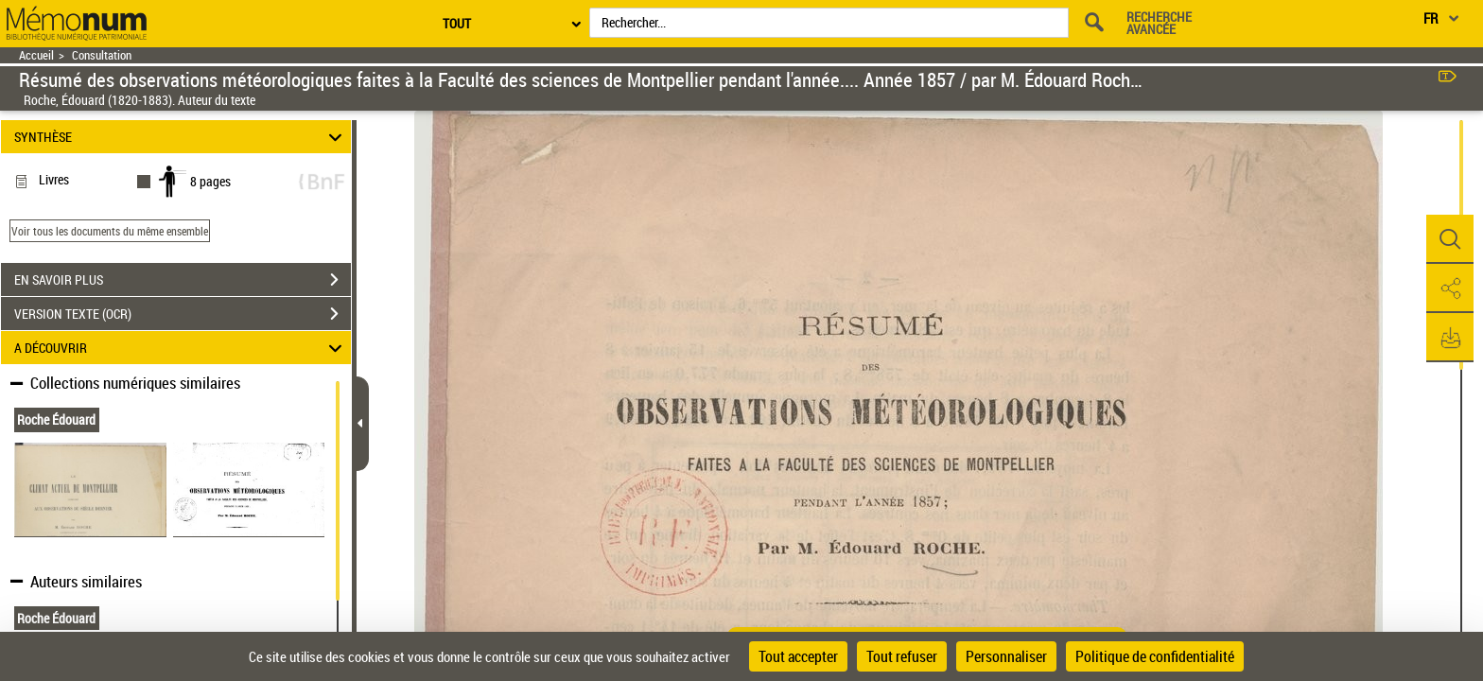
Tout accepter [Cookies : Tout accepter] (798, 656)
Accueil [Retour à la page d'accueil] (36, 55)
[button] (1450, 239)
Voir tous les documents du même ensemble (109, 230)
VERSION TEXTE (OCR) (182, 314)
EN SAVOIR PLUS (182, 280)
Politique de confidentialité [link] (1154, 656)
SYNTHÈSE (181, 136)
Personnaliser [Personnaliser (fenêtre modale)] (1006, 656)
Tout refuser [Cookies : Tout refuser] (901, 656)
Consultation (101, 55)
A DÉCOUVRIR (181, 347)
